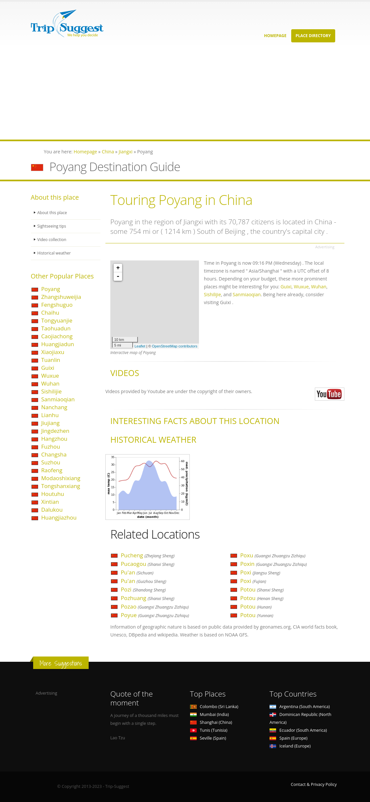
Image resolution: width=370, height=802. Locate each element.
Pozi (143, 589)
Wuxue (50, 375)
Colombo (214, 706)
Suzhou (50, 462)
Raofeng (51, 470)
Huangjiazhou (59, 517)
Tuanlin (50, 360)
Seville (208, 738)
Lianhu (50, 415)
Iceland (290, 746)
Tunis (209, 730)
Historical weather (55, 253)
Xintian (50, 501)
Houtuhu (52, 494)
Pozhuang (147, 598)
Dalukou (52, 509)
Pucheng (148, 555)
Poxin (273, 564)
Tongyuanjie (57, 320)
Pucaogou (147, 564)
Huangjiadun (57, 344)
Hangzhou (54, 438)
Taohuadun (56, 328)
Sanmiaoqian (58, 399)
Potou (262, 589)
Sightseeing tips (52, 226)
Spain (288, 738)
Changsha (54, 454)
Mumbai (209, 714)
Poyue (155, 615)
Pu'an (137, 572)
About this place (52, 212)
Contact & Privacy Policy (314, 784)
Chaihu (50, 312)
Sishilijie (51, 391)
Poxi (260, 572)
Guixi (47, 367)
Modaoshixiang (60, 478)
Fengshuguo (57, 304)
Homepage (275, 35)
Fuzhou (50, 446)
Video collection (52, 239)
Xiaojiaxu (52, 352)
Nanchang (54, 407)
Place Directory (313, 35)
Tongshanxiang (60, 486)
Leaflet (140, 346)
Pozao (155, 606)
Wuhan (50, 383)
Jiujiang (50, 423)
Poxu (273, 555)
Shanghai (211, 722)
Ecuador (298, 730)
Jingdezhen (55, 430)
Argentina (300, 706)
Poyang (50, 289)
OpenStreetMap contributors (174, 346)
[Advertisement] (185, 94)
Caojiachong (57, 336)
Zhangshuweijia (61, 297)
